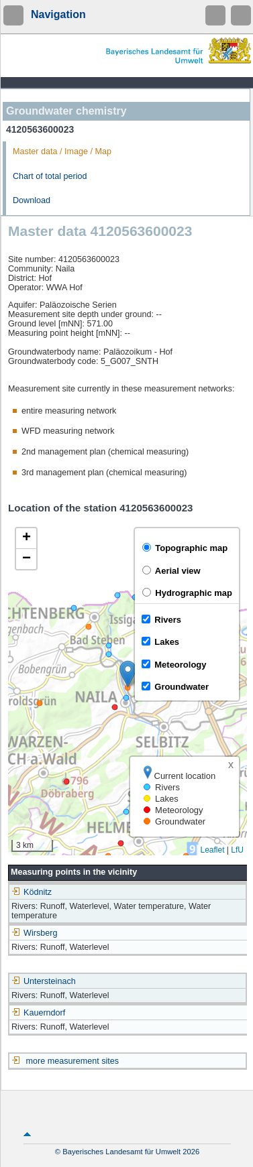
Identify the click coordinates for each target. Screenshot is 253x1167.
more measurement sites (72, 1061)
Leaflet (212, 850)
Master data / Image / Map (62, 151)
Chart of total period (50, 176)
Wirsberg (34, 933)
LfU (237, 850)
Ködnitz (31, 892)
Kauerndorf (38, 1013)
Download (31, 200)
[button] (127, 674)
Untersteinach (43, 981)
